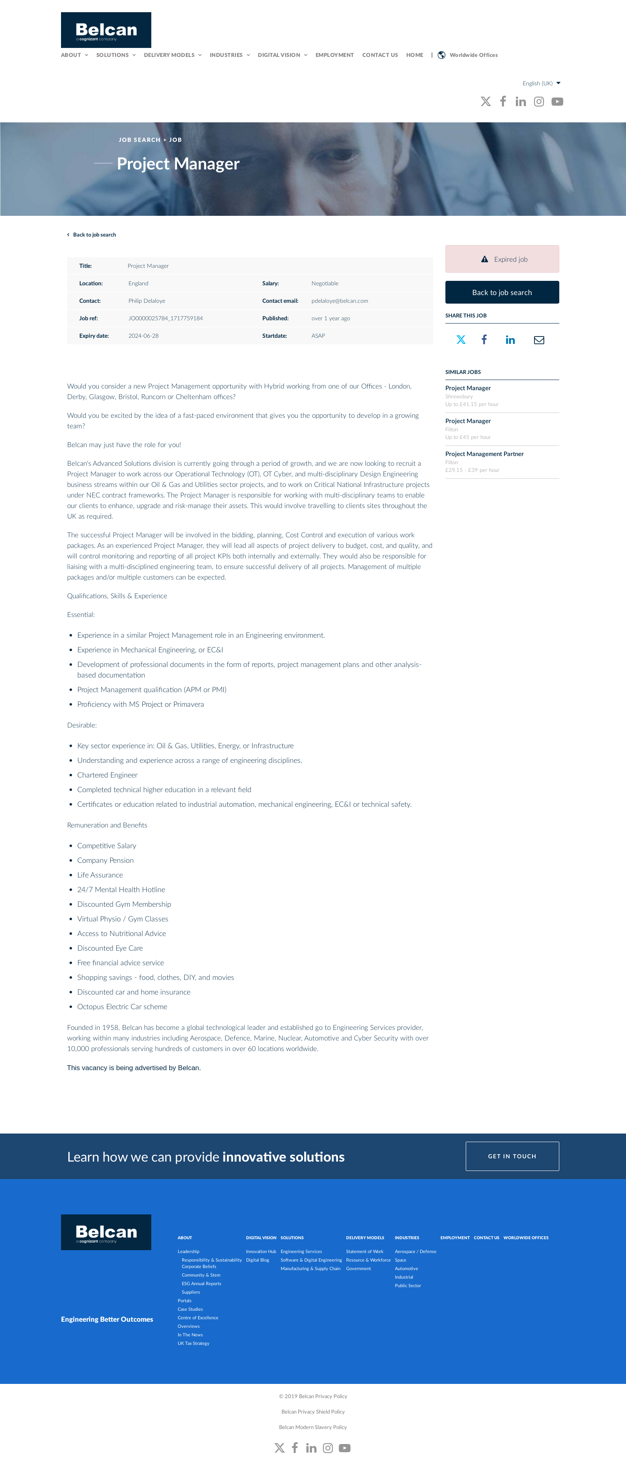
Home (414, 55)
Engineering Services (301, 1252)
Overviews (189, 1327)
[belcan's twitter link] (486, 102)
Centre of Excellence (198, 1319)
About (71, 55)
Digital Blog (257, 1261)
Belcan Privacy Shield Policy (313, 1412)
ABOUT (185, 1239)
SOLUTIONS (292, 1239)
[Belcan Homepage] (106, 30)
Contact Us (380, 55)
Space (400, 1261)
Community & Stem (201, 1276)
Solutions (112, 55)
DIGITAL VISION (261, 1239)
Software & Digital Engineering (311, 1261)
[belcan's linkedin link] (520, 102)
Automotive (406, 1269)
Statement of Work (365, 1252)
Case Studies (190, 1310)
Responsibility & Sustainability (212, 1261)
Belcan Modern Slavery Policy (313, 1428)
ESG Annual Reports (201, 1284)
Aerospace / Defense (415, 1252)
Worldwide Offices (474, 55)
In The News (190, 1336)
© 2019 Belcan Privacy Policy (313, 1397)
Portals (185, 1302)
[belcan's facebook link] (502, 102)
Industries (226, 55)
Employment (335, 55)
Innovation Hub (261, 1252)
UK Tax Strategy (193, 1344)
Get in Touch (512, 1157)
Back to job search (94, 236)
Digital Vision (279, 55)
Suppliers (191, 1293)
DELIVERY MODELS (365, 1239)
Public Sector (408, 1287)
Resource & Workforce (368, 1261)
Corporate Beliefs (199, 1267)
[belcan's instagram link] (539, 102)
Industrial (404, 1278)
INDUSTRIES (407, 1239)
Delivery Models (169, 55)
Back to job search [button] (502, 294)
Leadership (188, 1252)
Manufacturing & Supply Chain (310, 1269)
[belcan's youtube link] (557, 102)
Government (358, 1269)
